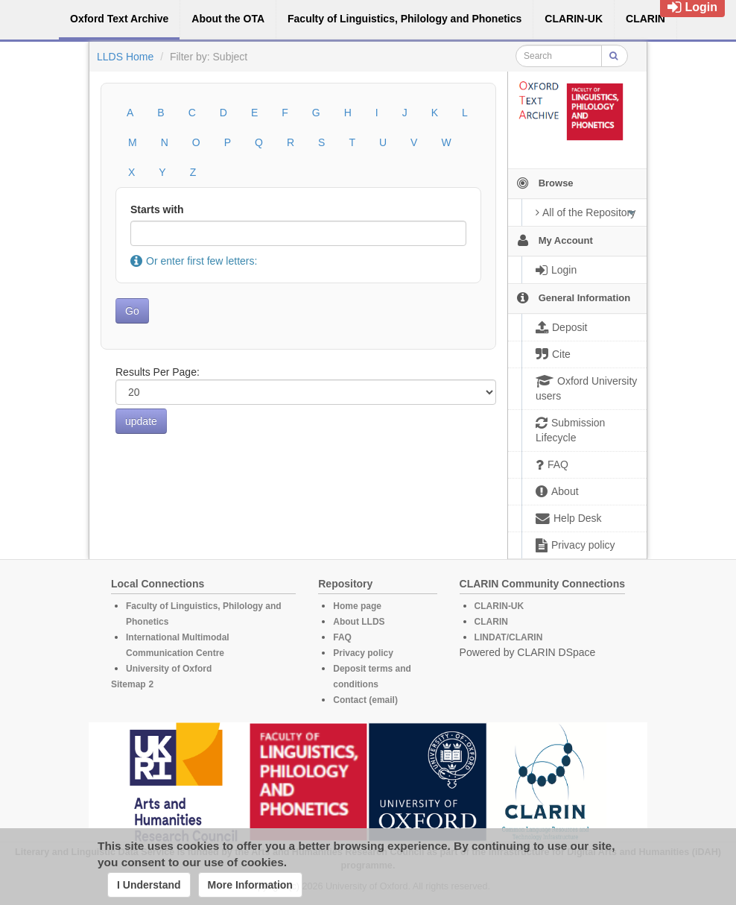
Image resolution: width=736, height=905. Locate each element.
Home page (357, 606)
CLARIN (491, 622)
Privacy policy (363, 653)
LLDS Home (125, 57)
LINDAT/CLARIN (509, 637)
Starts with (157, 209)
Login (692, 7)
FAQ (342, 637)
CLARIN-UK (499, 606)
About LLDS (358, 622)
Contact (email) (365, 700)
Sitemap (128, 684)
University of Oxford (169, 668)
